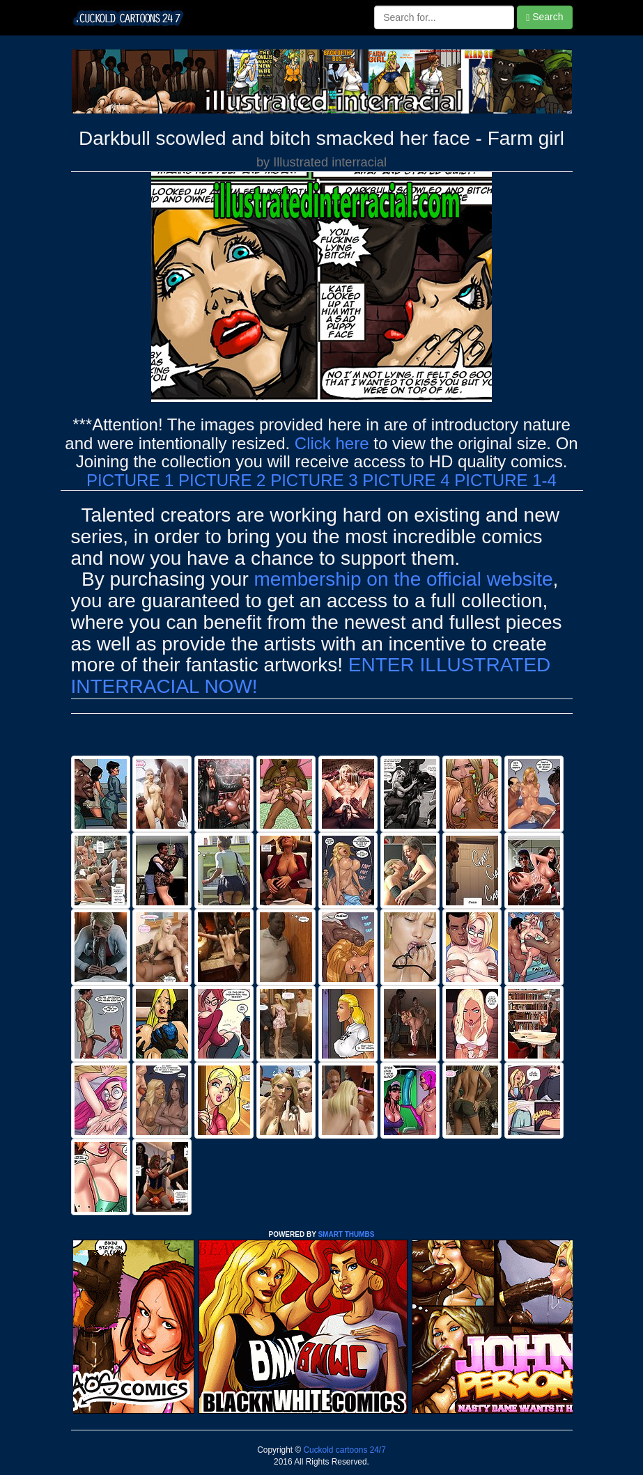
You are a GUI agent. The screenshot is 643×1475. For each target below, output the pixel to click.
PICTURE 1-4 (505, 480)
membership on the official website (403, 579)
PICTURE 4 (405, 480)
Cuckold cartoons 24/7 (343, 1450)
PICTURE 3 (313, 480)
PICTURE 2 (221, 480)
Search (544, 17)
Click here (332, 443)
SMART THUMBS (346, 1234)
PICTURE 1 (129, 480)
